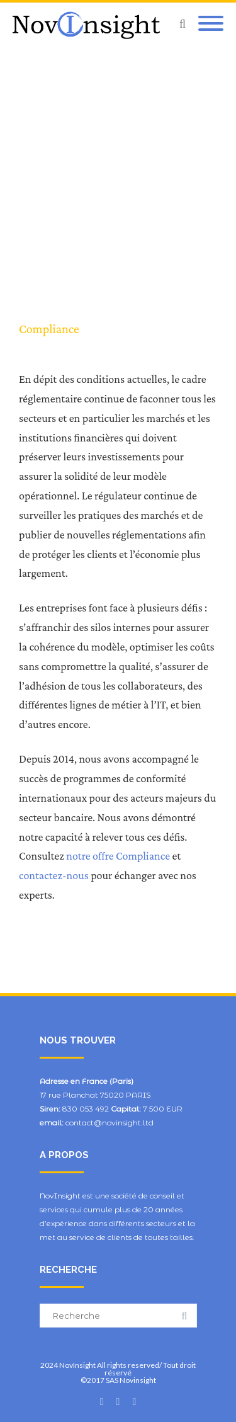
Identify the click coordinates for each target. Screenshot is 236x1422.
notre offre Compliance (118, 856)
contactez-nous (54, 875)
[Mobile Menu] (210, 24)
